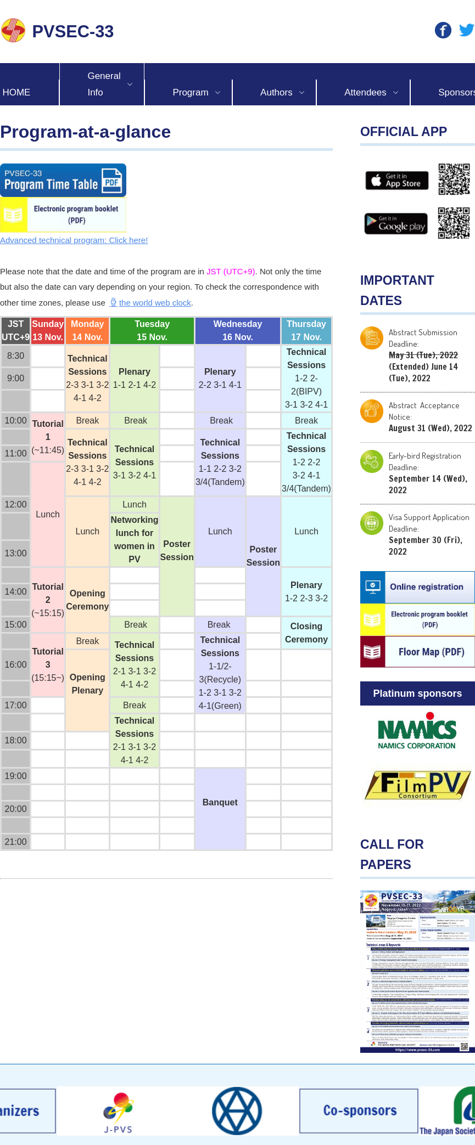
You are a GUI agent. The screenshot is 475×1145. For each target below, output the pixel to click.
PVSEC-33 (73, 31)
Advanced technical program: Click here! (74, 240)
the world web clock (150, 302)
